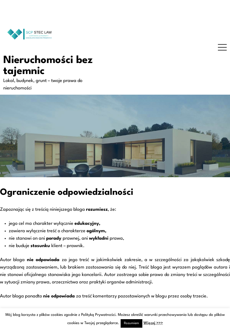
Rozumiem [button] (131, 323)
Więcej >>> (153, 323)
